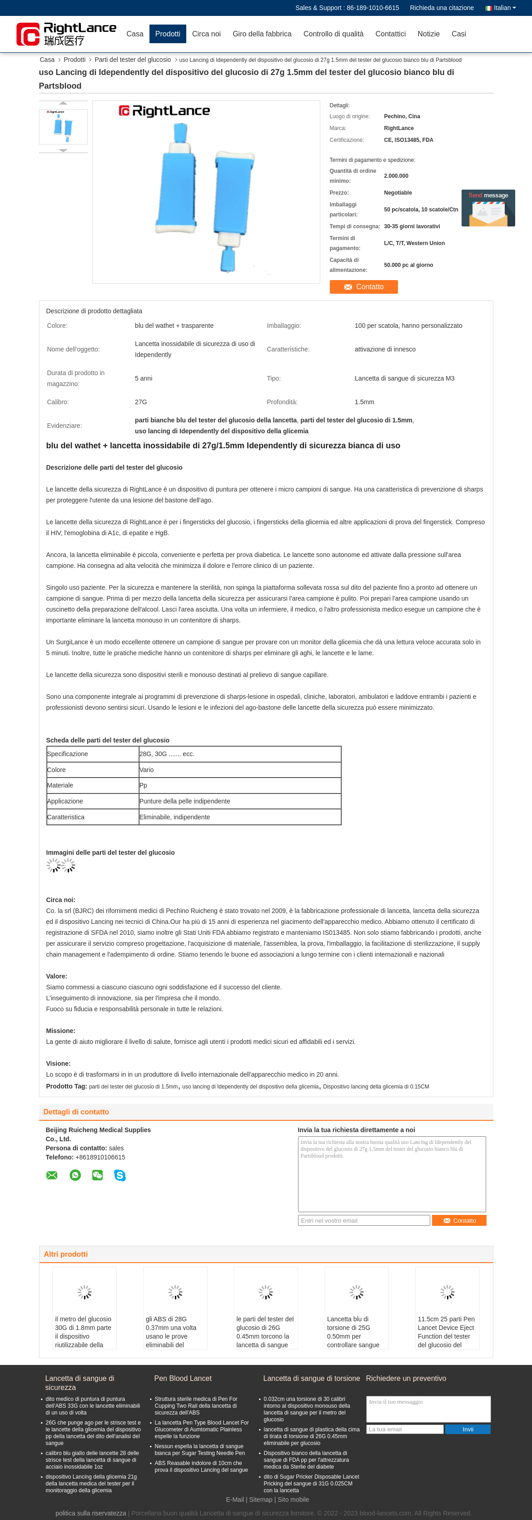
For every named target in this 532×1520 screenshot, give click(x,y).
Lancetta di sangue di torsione (312, 1378)
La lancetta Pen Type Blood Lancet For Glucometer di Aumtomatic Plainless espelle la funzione (202, 1430)
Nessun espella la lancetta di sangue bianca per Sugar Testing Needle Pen (200, 1449)
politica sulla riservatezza (90, 1513)
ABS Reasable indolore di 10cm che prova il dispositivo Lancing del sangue (201, 1466)
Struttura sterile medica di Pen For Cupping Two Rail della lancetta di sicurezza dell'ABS (196, 1406)
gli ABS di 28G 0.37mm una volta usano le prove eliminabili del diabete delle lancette (171, 1340)
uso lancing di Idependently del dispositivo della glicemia (250, 1087)
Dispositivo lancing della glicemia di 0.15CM (376, 1087)
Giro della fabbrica (262, 34)
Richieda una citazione (442, 7)
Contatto (369, 287)
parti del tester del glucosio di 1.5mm (133, 1087)
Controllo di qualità (333, 34)
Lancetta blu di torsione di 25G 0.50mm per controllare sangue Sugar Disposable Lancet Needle (353, 1340)
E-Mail (235, 1499)
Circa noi (206, 34)
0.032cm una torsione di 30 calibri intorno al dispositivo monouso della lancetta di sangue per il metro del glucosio (307, 1409)
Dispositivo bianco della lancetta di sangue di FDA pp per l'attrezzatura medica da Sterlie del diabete (306, 1460)
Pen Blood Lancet (183, 1378)
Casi (459, 34)
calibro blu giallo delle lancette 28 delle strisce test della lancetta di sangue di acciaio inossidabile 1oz (92, 1460)
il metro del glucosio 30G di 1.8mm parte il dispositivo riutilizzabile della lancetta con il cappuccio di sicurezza (83, 1345)
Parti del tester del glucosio (132, 59)
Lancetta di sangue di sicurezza (79, 1383)
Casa (135, 34)
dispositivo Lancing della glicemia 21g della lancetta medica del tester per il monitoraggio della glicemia (91, 1484)
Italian (505, 7)
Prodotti (167, 34)
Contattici (391, 34)
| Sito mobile (291, 1499)
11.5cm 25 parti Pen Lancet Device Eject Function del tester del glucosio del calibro (446, 1336)
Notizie (429, 34)
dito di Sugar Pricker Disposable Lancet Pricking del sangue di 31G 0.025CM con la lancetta (311, 1484)
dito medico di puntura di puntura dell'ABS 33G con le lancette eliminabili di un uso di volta (93, 1406)
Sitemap (261, 1499)
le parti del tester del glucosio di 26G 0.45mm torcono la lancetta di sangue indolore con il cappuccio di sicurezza (264, 1345)
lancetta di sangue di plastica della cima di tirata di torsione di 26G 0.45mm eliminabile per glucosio (312, 1436)
